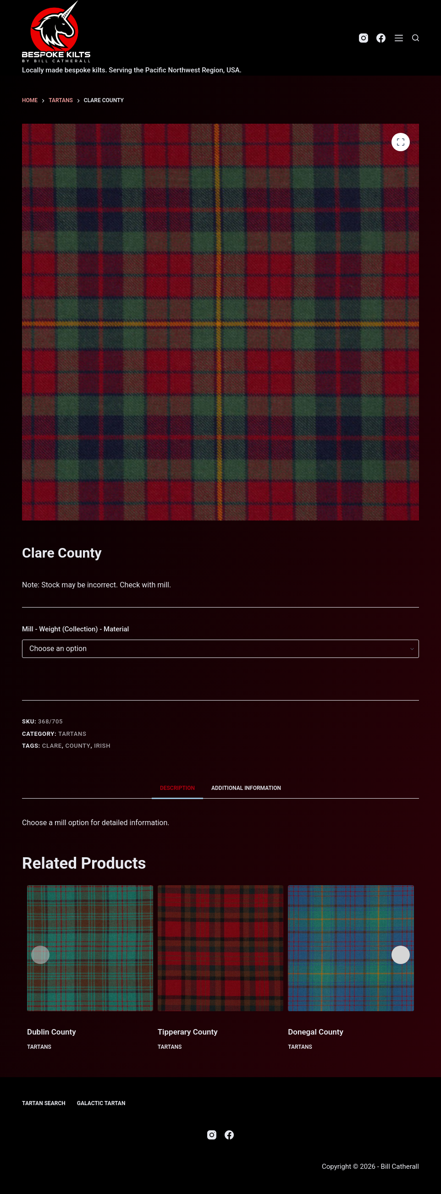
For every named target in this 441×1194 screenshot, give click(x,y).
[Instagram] (363, 38)
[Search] (415, 37)
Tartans (72, 733)
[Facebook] (381, 38)
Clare (52, 745)
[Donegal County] (351, 948)
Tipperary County (188, 1031)
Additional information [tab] (246, 788)
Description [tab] (177, 788)
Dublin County (51, 1031)
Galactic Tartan (101, 1103)
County (78, 745)
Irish (102, 745)
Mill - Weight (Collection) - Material (75, 629)
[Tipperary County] (221, 948)
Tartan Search (44, 1103)
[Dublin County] (90, 948)
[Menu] (399, 38)
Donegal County (315, 1031)
